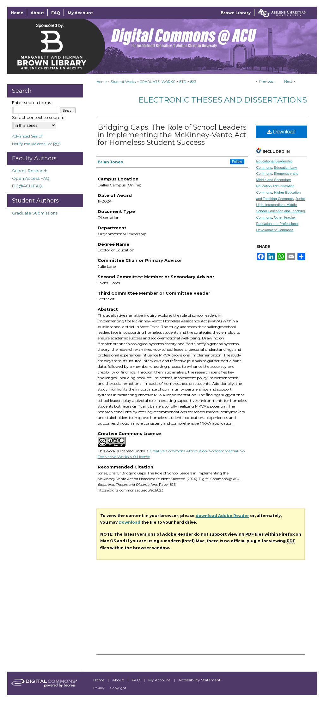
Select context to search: (38, 117)
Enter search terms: (32, 102)
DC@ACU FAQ (27, 185)
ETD (182, 81)
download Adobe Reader (222, 515)
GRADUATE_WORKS (157, 81)
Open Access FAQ (31, 178)
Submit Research (29, 170)
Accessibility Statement (199, 680)
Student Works (123, 81)
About (118, 680)
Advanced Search (27, 136)
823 (193, 81)
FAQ (136, 680)
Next (288, 81)
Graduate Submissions (35, 212)
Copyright (118, 688)
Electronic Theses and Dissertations (222, 99)
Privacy (99, 688)
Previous (266, 81)
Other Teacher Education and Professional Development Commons (277, 223)
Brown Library (236, 12)
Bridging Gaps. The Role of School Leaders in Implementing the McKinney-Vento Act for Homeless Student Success (172, 135)
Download (281, 131)
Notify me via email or (36, 143)
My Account (159, 680)
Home (101, 81)
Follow (237, 161)
